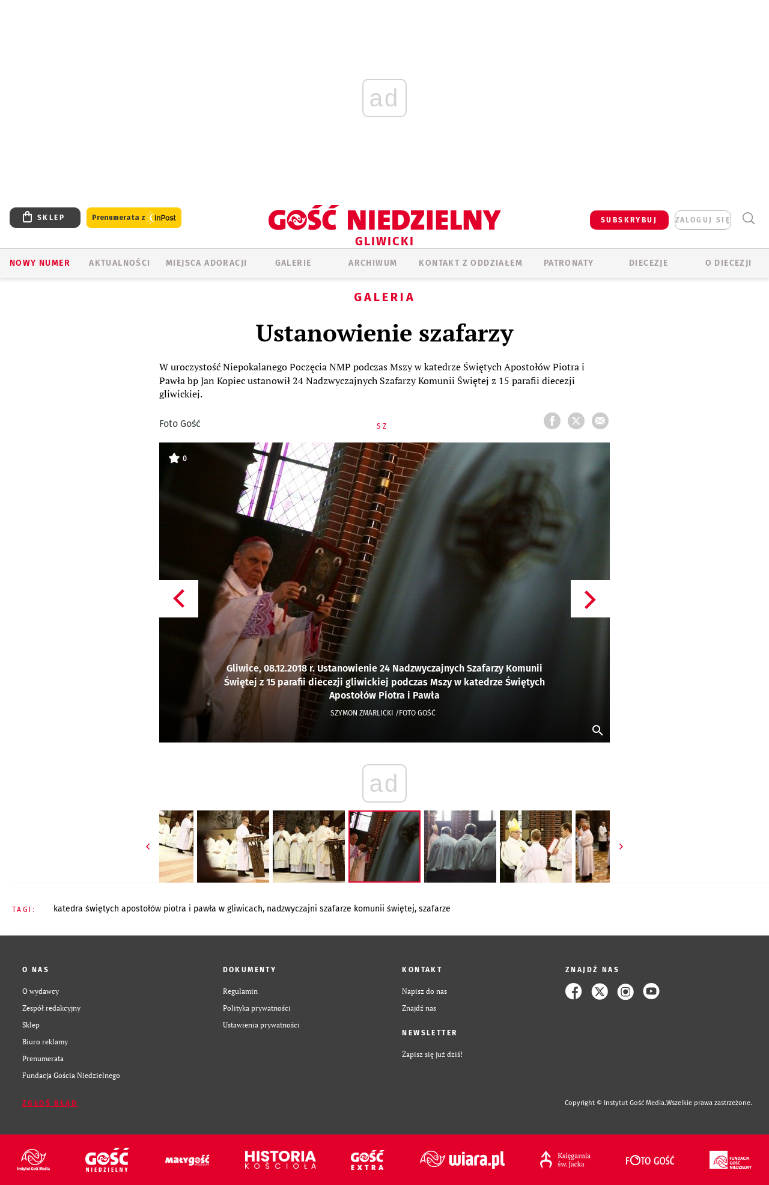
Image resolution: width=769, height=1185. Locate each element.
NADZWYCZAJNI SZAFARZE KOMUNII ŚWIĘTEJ (341, 909)
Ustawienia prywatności (261, 1024)
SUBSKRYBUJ (629, 220)
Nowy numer (40, 263)
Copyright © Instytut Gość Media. (615, 1103)
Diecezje (648, 263)
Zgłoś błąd (50, 1103)
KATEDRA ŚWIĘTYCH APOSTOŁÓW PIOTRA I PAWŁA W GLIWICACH (158, 909)
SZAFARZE (435, 909)
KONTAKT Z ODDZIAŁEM (471, 263)
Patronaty (569, 263)
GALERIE (293, 263)
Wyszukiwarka (748, 218)
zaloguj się (703, 220)
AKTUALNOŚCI (119, 263)
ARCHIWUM (372, 263)
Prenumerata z (134, 218)
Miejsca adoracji (206, 263)
